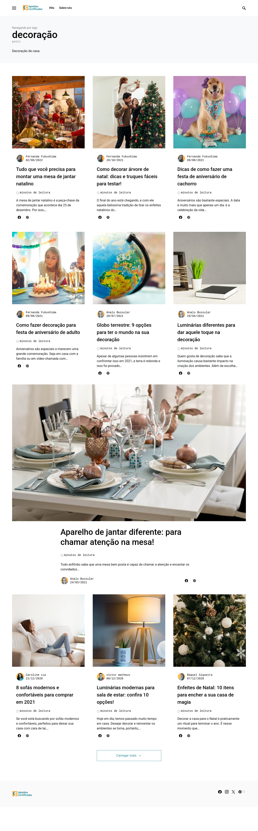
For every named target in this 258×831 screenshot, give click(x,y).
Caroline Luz (36, 699)
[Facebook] (220, 816)
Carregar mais (126, 780)
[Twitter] (233, 816)
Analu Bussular (118, 312)
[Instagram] (227, 816)
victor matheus (118, 699)
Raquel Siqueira (199, 699)
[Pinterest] (241, 816)
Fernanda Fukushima (41, 156)
